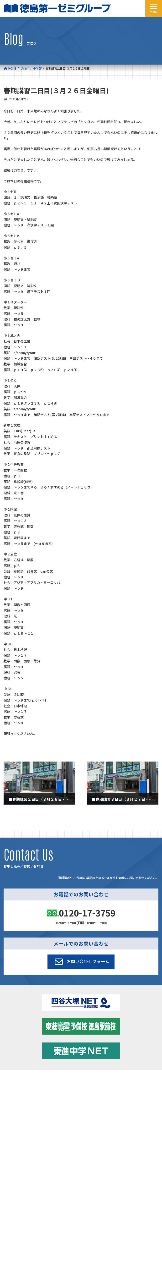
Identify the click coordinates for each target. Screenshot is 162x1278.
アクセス (86, 1104)
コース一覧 (11, 1083)
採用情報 (9, 1115)
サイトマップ (116, 1161)
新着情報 (87, 1083)
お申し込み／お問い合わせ (98, 1115)
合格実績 (9, 1094)
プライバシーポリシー (142, 1161)
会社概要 (9, 1104)
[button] (81, 961)
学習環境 (87, 1094)
